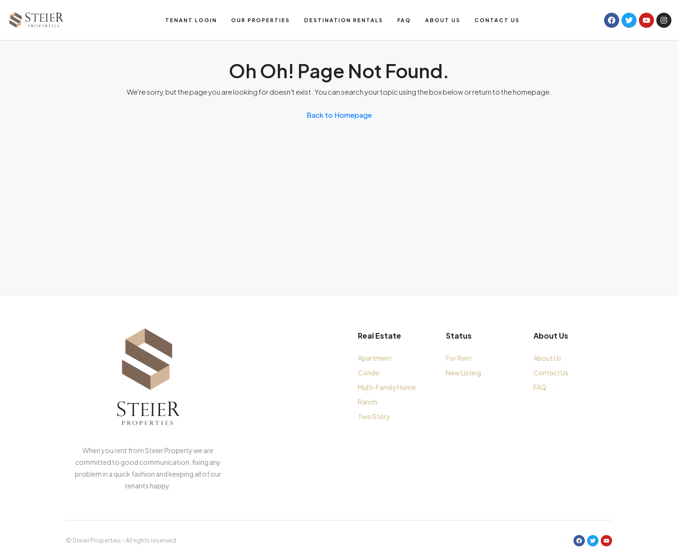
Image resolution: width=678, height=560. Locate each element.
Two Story (374, 416)
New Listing (463, 372)
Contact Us (497, 20)
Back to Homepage (339, 114)
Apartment (375, 358)
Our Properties (260, 20)
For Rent (459, 358)
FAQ (404, 20)
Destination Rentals (343, 20)
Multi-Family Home (387, 387)
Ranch (367, 402)
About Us (442, 20)
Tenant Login (191, 20)
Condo (368, 372)
